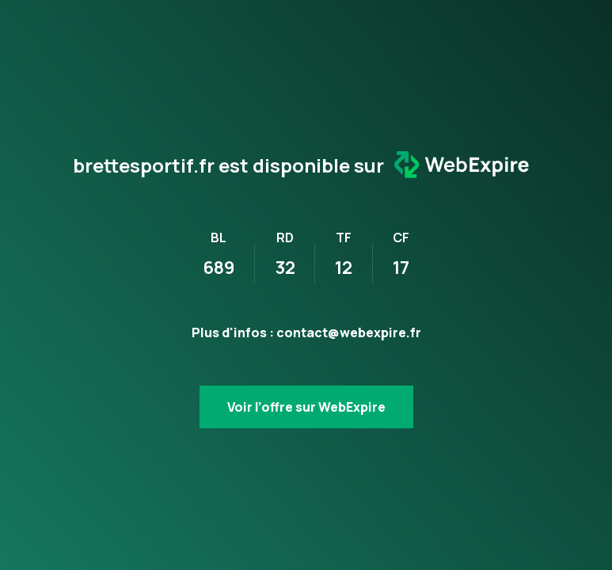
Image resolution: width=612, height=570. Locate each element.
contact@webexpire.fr (348, 332)
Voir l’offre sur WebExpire (306, 407)
